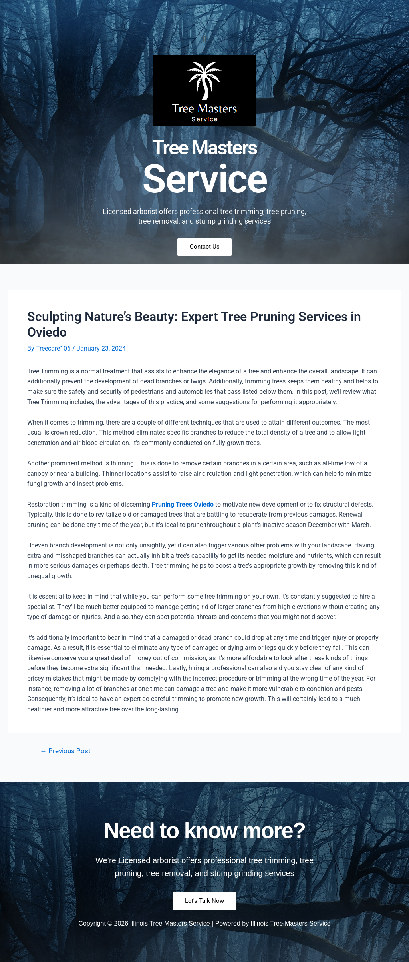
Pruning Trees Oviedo (183, 504)
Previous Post (65, 751)
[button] (204, 39)
